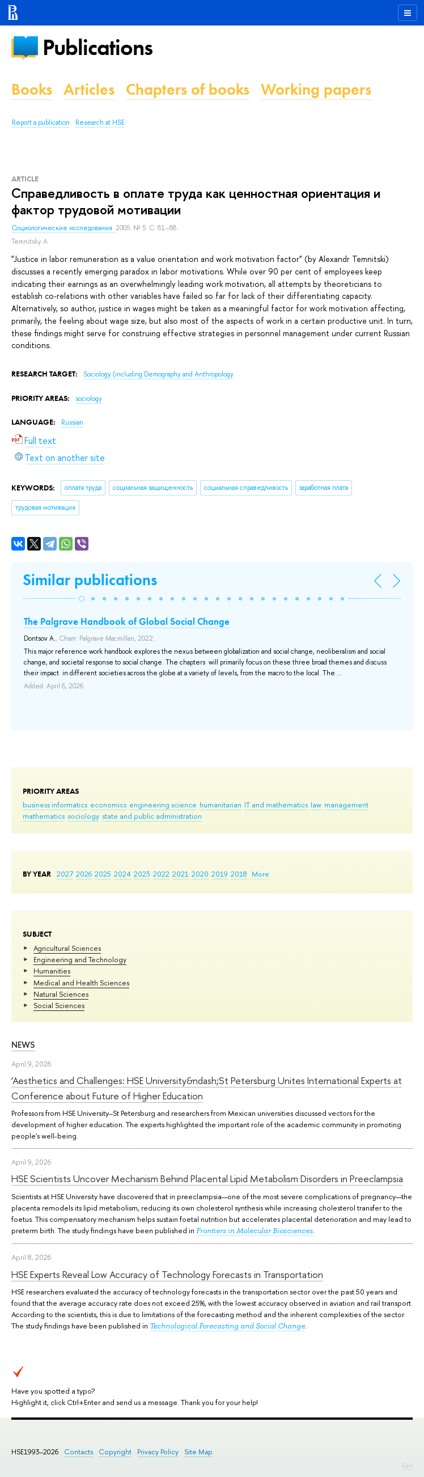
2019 (219, 874)
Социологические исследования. (63, 227)
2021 (180, 874)
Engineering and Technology (79, 959)
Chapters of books (187, 89)
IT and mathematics (276, 804)
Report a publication (41, 122)
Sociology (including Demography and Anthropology (158, 374)
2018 (239, 874)
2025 (103, 874)
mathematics (44, 816)
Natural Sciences (60, 994)
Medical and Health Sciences (81, 982)
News (23, 1045)
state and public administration (152, 816)
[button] (81, 598)
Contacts (78, 1452)
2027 (65, 874)
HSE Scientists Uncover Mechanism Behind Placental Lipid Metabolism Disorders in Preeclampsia (207, 1178)
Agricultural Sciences (67, 948)
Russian (72, 422)
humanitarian (220, 804)
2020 (200, 874)
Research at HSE (100, 122)
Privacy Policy (158, 1452)
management (346, 804)
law (316, 804)
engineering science (163, 804)
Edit (407, 1466)
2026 (84, 874)
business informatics (55, 804)
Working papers (316, 89)
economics (108, 804)
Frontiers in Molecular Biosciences (254, 1230)
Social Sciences (58, 1005)
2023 (142, 874)
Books (31, 89)
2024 (122, 874)
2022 (161, 874)
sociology (83, 816)
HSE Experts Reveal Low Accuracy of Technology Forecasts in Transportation (167, 1274)
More (260, 874)
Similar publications (90, 580)
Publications (97, 47)
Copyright (115, 1452)
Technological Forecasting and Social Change (227, 1326)
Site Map (198, 1452)
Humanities (51, 971)
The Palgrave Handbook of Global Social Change (127, 621)
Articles (89, 89)
